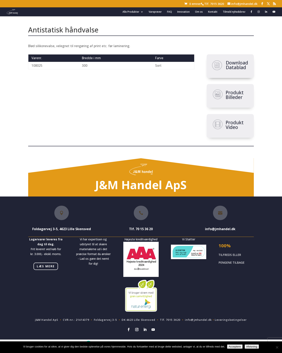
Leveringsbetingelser (231, 320)
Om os (199, 11)
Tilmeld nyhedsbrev (234, 11)
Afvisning (251, 346)
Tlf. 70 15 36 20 (141, 229)
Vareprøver (155, 11)
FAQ (169, 11)
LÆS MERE (46, 266)
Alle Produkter (131, 11)
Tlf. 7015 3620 (214, 4)
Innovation (183, 11)
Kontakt (212, 11)
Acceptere (235, 346)
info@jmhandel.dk (220, 229)
